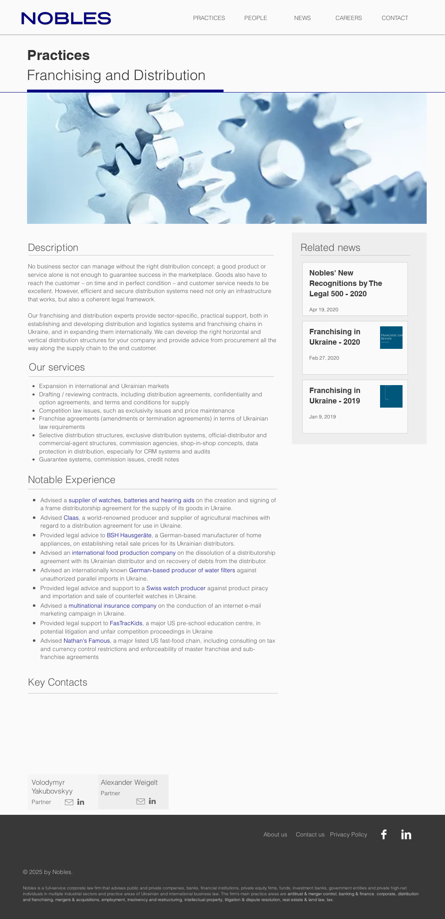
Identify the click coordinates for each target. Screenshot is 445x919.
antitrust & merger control (312, 893)
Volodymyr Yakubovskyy (52, 786)
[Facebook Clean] (384, 834)
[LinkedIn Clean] (406, 834)
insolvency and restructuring (154, 899)
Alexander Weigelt (129, 782)
